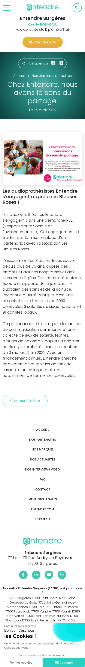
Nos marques (43, 449)
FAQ (42, 479)
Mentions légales (42, 499)
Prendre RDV (42, 42)
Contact (42, 489)
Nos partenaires (42, 440)
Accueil (42, 430)
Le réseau (42, 519)
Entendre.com (42, 509)
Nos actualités (42, 459)
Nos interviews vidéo (42, 469)
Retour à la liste (25, 400)
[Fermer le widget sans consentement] (20, 626)
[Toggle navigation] (6, 8)
